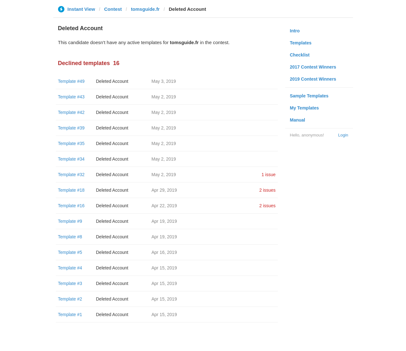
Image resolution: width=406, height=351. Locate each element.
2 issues (267, 190)
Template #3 (70, 283)
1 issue (268, 174)
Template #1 (70, 314)
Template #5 (70, 252)
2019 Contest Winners (313, 79)
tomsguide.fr (145, 9)
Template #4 (70, 267)
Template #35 (71, 143)
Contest (113, 9)
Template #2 (70, 298)
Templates (300, 42)
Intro (295, 30)
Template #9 (70, 221)
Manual (297, 120)
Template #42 (71, 112)
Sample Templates (309, 95)
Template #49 (71, 81)
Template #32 (71, 174)
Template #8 (70, 236)
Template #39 (71, 127)
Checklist (300, 54)
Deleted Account (112, 81)
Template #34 (71, 159)
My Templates (304, 107)
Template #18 (71, 190)
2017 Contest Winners (313, 67)
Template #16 (71, 205)
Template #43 (71, 96)
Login (343, 135)
